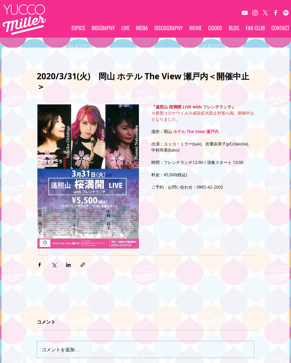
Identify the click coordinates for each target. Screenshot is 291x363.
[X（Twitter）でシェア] (54, 265)
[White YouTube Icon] (244, 12)
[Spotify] (286, 12)
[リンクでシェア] (83, 265)
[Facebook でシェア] (39, 265)
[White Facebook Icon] (275, 12)
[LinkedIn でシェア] (68, 265)
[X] (265, 12)
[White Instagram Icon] (255, 12)
